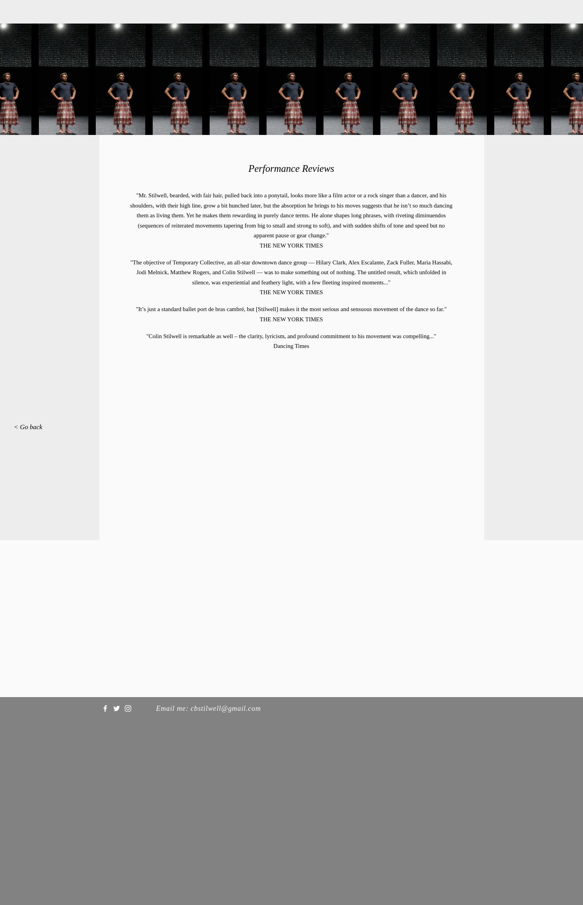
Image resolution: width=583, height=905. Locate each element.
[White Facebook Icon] (105, 708)
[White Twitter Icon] (116, 708)
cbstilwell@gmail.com (225, 708)
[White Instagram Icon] (128, 708)
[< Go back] (32, 427)
